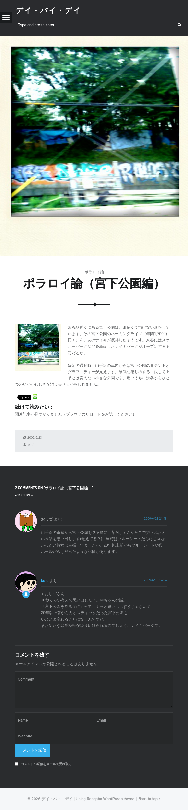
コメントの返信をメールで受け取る (46, 764)
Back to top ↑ (149, 799)
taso (44, 581)
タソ (30, 444)
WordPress (113, 799)
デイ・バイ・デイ (57, 799)
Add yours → (24, 495)
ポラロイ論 (94, 272)
